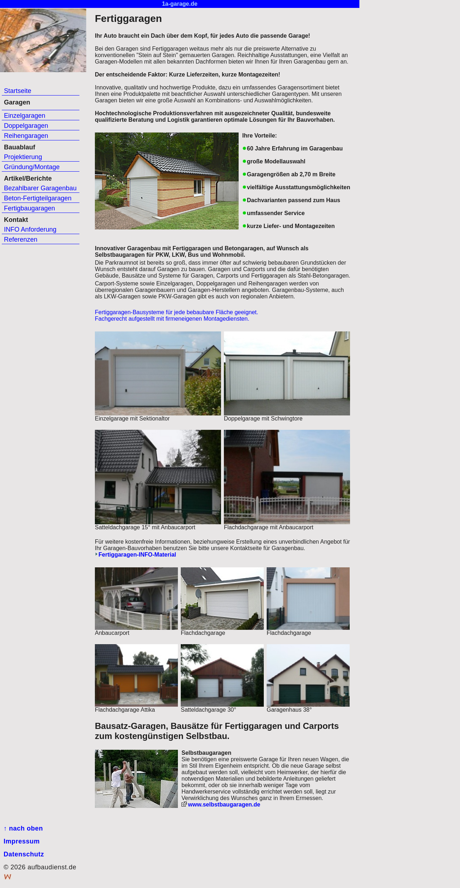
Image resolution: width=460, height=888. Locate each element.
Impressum (22, 841)
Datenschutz (24, 854)
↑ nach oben (23, 828)
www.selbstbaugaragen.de (224, 804)
